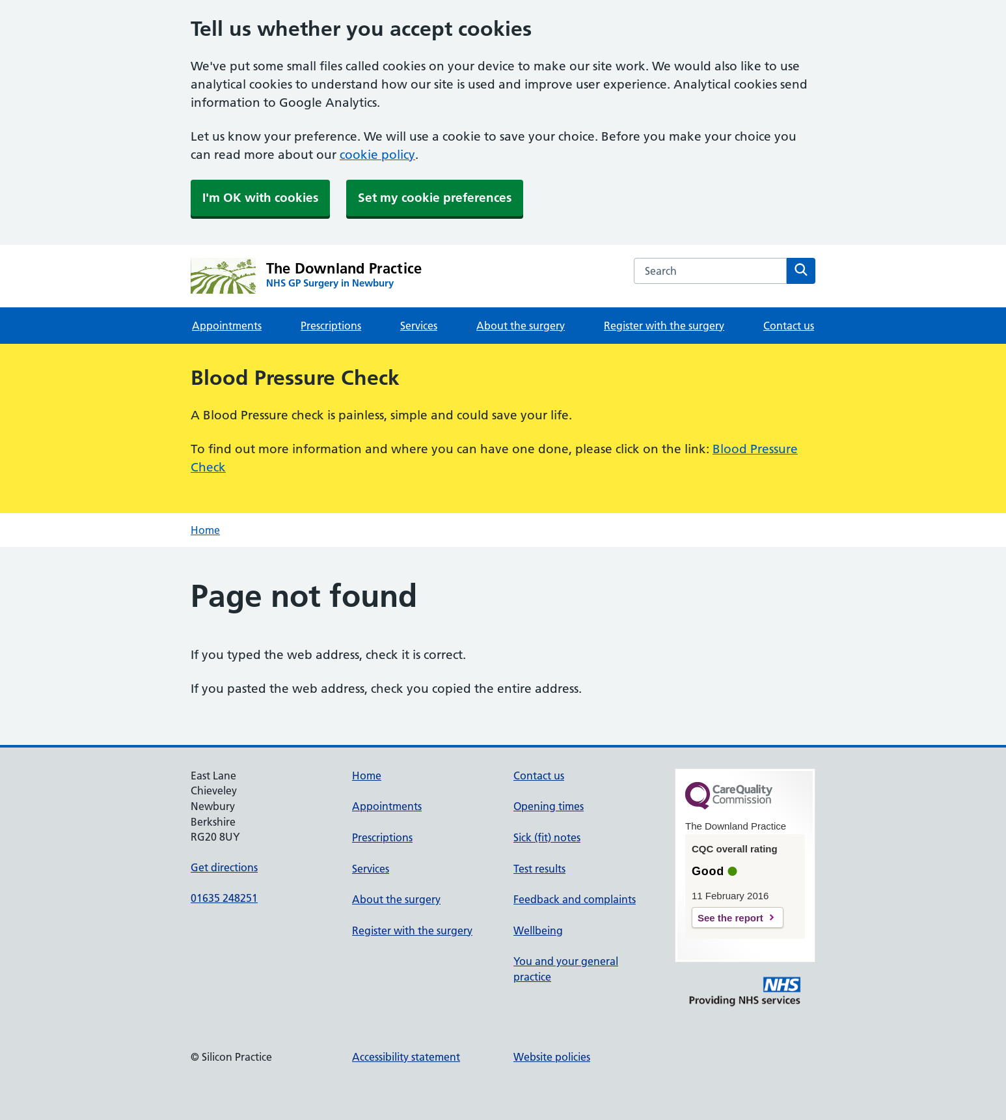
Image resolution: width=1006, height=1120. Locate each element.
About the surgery (520, 325)
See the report (730, 917)
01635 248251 (224, 897)
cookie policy (377, 154)
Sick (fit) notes (546, 837)
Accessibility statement (406, 1056)
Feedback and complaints (574, 899)
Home (205, 530)
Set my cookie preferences (434, 197)
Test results (539, 868)
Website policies (551, 1056)
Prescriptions (331, 325)
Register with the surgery (664, 325)
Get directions (224, 867)
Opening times (548, 806)
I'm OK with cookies (260, 197)
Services (418, 325)
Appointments (227, 325)
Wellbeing (538, 930)
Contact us (788, 325)
